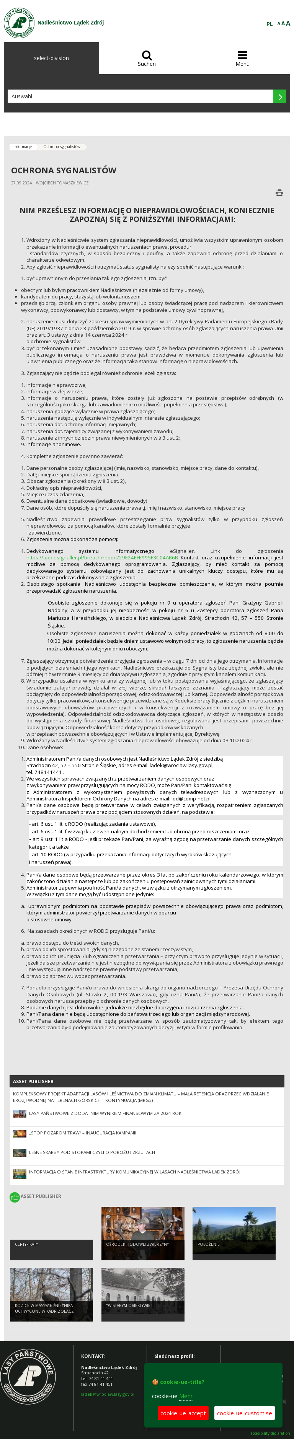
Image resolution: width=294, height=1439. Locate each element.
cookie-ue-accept (183, 1413)
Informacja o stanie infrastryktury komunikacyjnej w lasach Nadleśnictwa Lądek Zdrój (134, 1172)
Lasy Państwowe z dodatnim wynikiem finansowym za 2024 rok (105, 1113)
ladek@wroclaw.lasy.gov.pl (107, 1394)
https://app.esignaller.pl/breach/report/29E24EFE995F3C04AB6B (102, 557)
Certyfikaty (26, 1245)
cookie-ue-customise (244, 1413)
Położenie (209, 1245)
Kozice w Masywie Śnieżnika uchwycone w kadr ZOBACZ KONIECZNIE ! (44, 1312)
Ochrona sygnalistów (61, 146)
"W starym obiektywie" (129, 1307)
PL (270, 24)
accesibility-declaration (270, 1433)
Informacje (22, 146)
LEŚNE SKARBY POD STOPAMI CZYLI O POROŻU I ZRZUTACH (92, 1152)
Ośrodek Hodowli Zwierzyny (137, 1245)
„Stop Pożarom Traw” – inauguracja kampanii (82, 1133)
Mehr (186, 1396)
